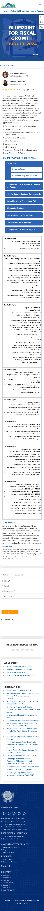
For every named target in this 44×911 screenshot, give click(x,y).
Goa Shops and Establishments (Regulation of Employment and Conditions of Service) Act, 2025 (19, 761)
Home (2, 65)
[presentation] (18, 604)
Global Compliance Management (19, 666)
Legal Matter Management (17, 672)
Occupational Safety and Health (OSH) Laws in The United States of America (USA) (22, 731)
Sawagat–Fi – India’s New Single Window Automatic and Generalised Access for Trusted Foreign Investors (23, 723)
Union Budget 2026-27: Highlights (19, 770)
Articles (11, 65)
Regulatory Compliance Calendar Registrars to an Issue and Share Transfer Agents (23, 709)
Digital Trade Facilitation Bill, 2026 (20, 690)
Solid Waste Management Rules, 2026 (21, 756)
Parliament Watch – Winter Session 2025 (23, 767)
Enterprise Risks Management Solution (22, 675)
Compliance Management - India (19, 669)
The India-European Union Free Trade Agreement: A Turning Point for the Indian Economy (23, 744)
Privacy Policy (22, 903)
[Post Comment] (10, 612)
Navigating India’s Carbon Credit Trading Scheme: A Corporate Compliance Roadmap (22, 695)
